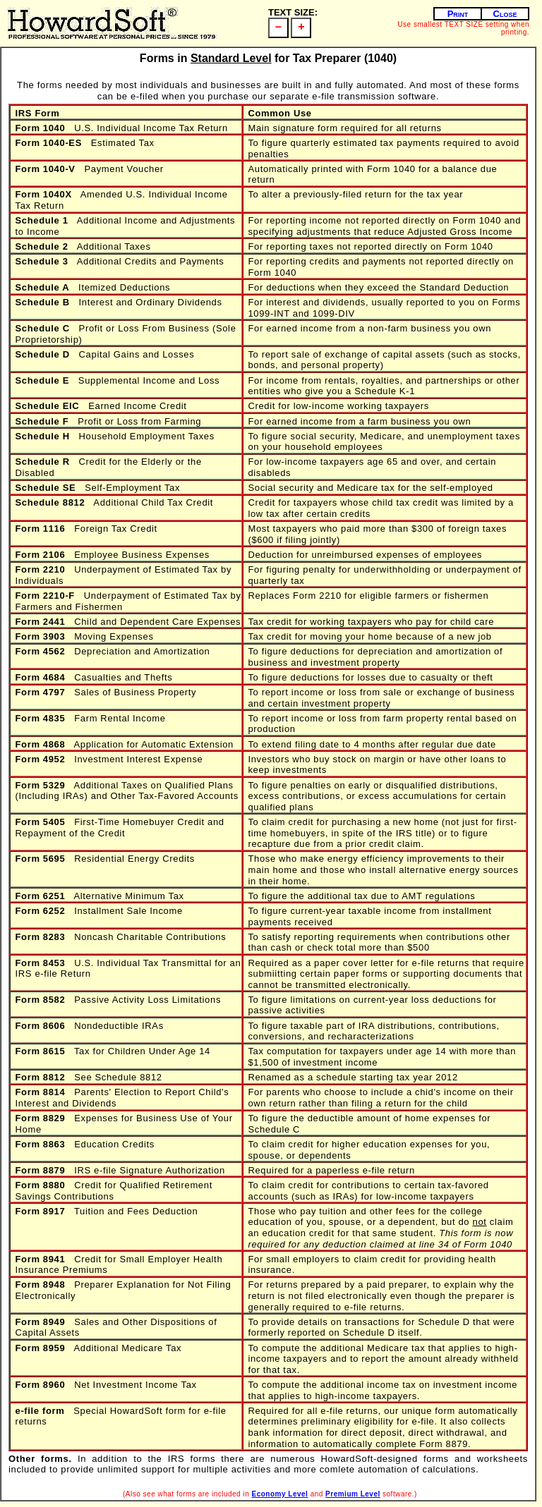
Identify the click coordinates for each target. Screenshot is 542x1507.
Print (458, 13)
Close (505, 13)
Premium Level (352, 1494)
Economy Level (280, 1494)
